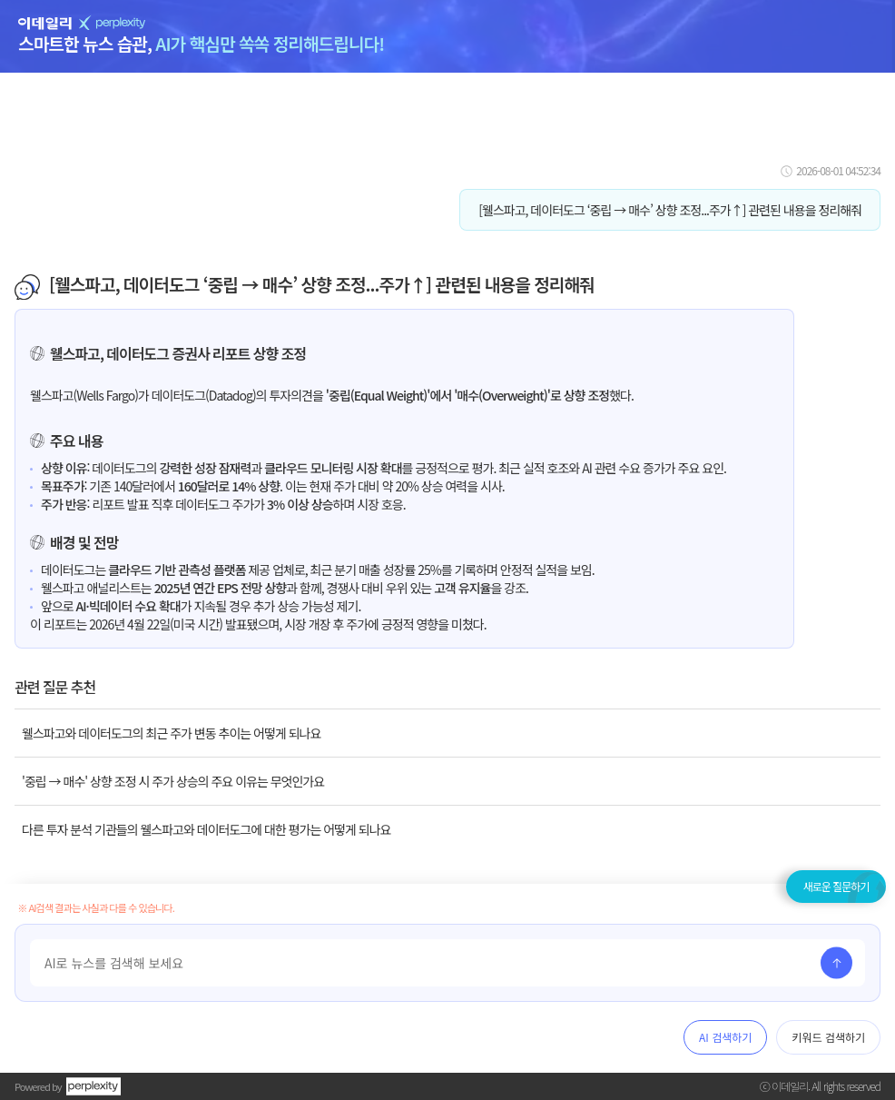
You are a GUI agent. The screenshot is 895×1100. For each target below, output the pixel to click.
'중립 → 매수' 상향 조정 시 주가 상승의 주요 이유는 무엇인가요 (173, 781)
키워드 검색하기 (828, 1037)
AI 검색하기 (725, 1037)
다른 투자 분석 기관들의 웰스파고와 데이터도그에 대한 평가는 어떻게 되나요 (206, 829)
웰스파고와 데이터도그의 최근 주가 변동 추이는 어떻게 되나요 (171, 733)
